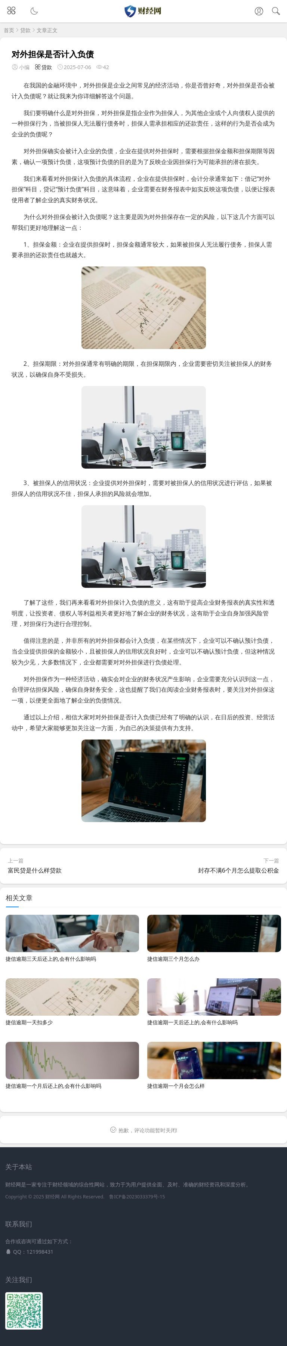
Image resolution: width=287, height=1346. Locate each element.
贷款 (25, 30)
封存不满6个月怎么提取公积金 (238, 870)
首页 (9, 30)
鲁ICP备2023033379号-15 (137, 1197)
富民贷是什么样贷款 (35, 870)
